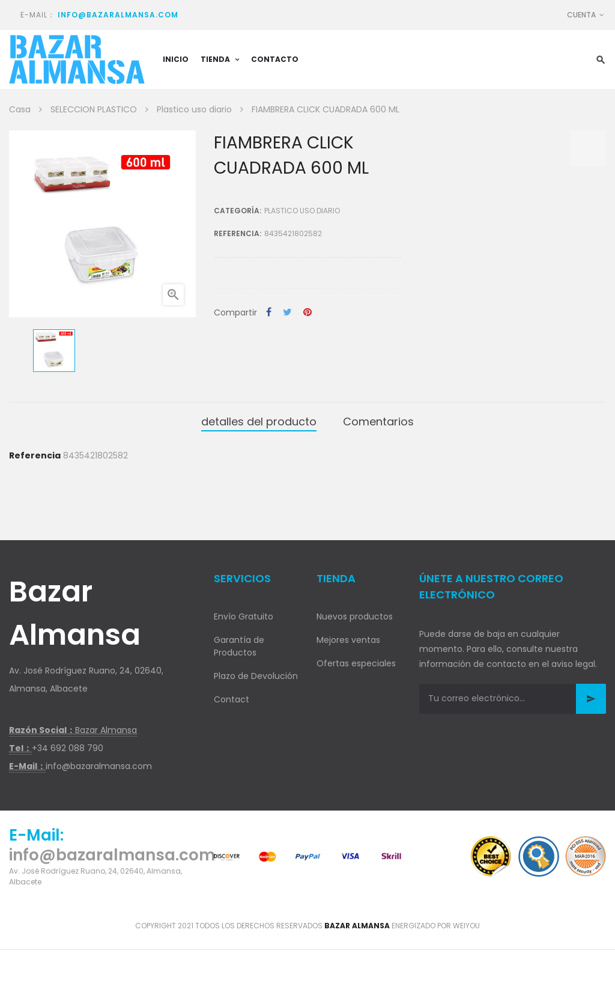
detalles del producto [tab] (259, 421)
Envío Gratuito (243, 616)
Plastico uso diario (302, 210)
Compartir (268, 312)
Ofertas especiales (356, 663)
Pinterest (307, 312)
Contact (231, 699)
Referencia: (237, 233)
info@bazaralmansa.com (118, 15)
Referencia (35, 455)
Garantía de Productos (239, 646)
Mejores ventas (348, 640)
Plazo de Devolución (256, 676)
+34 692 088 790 (67, 748)
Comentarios (378, 421)
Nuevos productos (355, 616)
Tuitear (287, 312)
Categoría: (237, 210)
